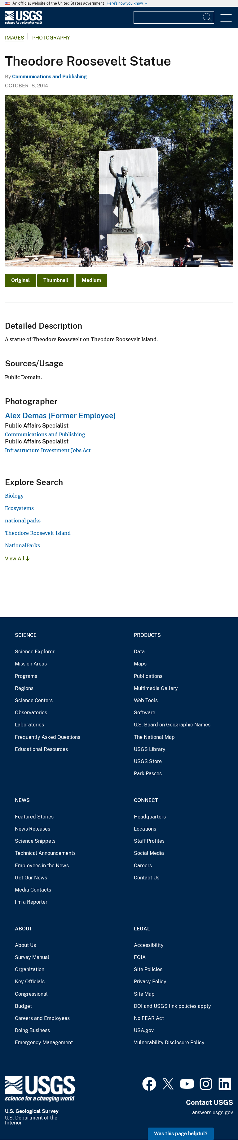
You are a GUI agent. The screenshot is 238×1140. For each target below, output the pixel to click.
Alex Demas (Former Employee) (60, 415)
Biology (14, 496)
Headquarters (150, 817)
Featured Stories (34, 817)
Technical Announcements (45, 853)
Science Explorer (35, 652)
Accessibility (149, 945)
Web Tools (146, 700)
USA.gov (144, 1030)
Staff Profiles (149, 841)
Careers (143, 866)
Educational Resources (41, 749)
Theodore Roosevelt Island (38, 533)
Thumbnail (55, 280)
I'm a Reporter (31, 902)
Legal (142, 929)
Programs (26, 676)
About (23, 929)
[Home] (23, 23)
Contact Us (146, 878)
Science (26, 635)
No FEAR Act (149, 1018)
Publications (148, 676)
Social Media (149, 853)
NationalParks (22, 545)
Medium (91, 280)
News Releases (32, 829)
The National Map (154, 737)
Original (20, 280)
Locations (145, 829)
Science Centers (34, 700)
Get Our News (31, 878)
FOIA (140, 957)
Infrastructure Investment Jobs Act (48, 450)
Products (147, 635)
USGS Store (148, 761)
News (22, 800)
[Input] (174, 17)
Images (14, 38)
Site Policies (148, 969)
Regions (24, 688)
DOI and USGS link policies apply (172, 1006)
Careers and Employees (42, 1018)
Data (139, 652)
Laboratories (29, 725)
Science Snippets (35, 841)
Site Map (144, 994)
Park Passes (148, 773)
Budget (23, 1006)
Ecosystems (19, 508)
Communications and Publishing (49, 77)
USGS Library (149, 749)
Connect (146, 800)
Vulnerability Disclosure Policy (169, 1042)
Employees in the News (42, 866)
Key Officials (30, 982)
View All (17, 559)
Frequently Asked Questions (47, 737)
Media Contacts (33, 890)
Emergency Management (44, 1042)
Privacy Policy (150, 982)
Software (144, 713)
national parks (23, 520)
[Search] (208, 17)
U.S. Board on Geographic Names (172, 725)
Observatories (31, 713)
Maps (140, 664)
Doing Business (32, 1030)
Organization (29, 969)
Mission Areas (31, 664)
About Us (25, 945)
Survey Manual (32, 957)
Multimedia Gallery (156, 688)
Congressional (31, 994)
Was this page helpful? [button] (181, 1134)
